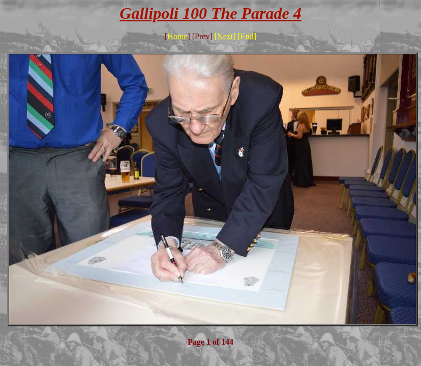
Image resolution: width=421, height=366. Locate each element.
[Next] (225, 36)
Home (177, 36)
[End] (247, 36)
